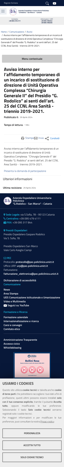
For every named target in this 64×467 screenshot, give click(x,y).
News (7, 289)
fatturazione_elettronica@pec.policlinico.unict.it (31, 274)
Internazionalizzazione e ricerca (21, 321)
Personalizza (32, 433)
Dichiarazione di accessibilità (20, 280)
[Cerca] (47, 3)
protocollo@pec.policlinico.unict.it (35, 262)
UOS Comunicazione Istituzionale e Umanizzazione (32, 297)
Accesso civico (12, 344)
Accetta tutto (32, 445)
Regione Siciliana (11, 2)
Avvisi (29, 32)
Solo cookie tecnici (32, 457)
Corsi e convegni (13, 325)
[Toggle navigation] (3, 11)
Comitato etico (12, 329)
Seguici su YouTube (16, 305)
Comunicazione (16, 32)
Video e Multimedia (15, 301)
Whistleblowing (12, 348)
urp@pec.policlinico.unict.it (32, 266)
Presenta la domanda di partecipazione (25, 171)
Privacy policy (47, 421)
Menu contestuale (32, 59)
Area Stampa (11, 293)
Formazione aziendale (16, 317)
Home (4, 32)
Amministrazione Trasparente (20, 340)
